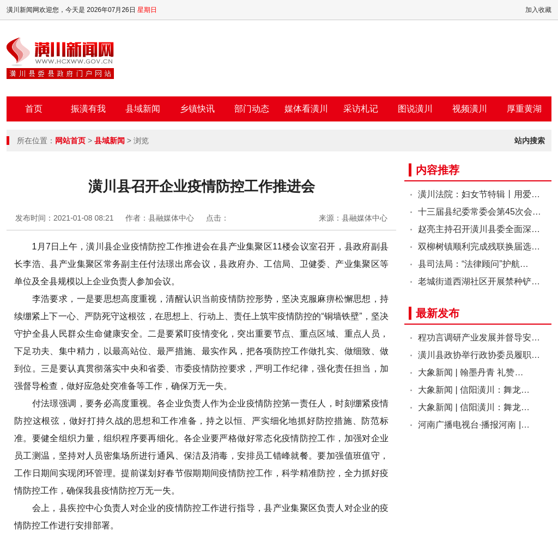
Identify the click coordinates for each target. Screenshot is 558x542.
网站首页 (70, 140)
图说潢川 (415, 108)
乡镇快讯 (197, 108)
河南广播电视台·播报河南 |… (474, 424)
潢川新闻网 (60, 58)
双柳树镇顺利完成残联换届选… (479, 246)
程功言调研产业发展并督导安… (479, 337)
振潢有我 (88, 108)
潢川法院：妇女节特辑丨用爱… (479, 194)
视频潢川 (469, 108)
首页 (34, 108)
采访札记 (360, 108)
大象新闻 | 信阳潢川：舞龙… (474, 389)
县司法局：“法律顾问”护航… (473, 264)
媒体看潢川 (306, 108)
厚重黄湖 (524, 108)
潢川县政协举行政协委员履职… (479, 355)
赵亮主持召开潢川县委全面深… (479, 229)
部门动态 (251, 108)
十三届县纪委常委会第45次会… (479, 211)
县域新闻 (142, 108)
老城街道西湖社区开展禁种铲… (479, 281)
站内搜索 (529, 140)
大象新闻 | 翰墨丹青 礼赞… (471, 372)
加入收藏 (538, 10)
